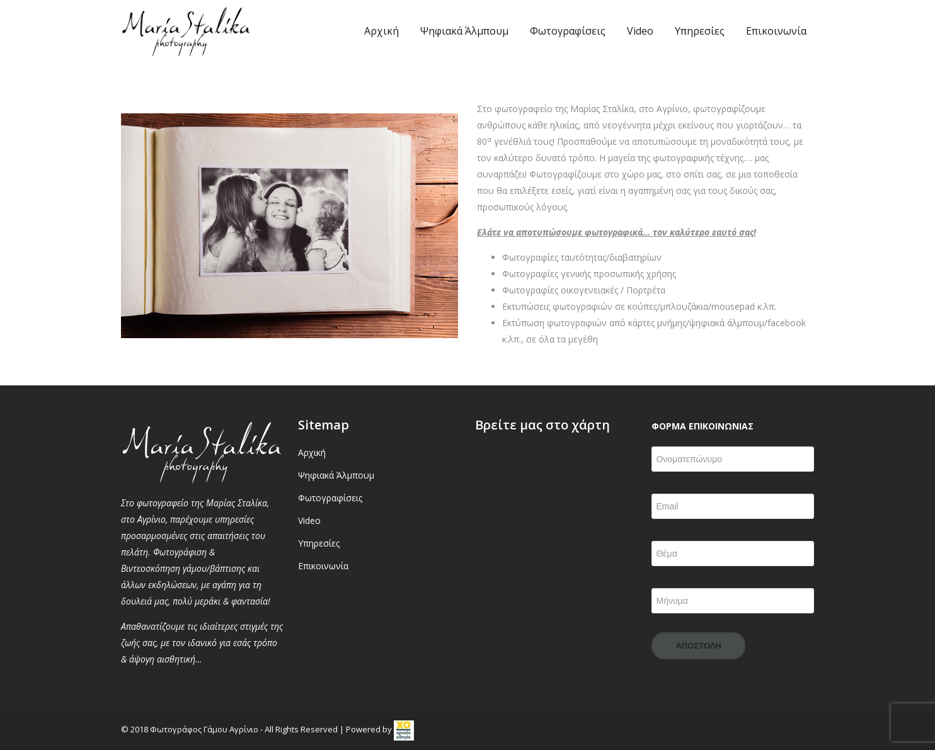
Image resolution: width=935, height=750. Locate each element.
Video (640, 31)
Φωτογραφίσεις (567, 31)
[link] (404, 729)
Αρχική (381, 31)
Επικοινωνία (776, 31)
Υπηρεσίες (700, 31)
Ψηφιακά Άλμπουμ (464, 31)
